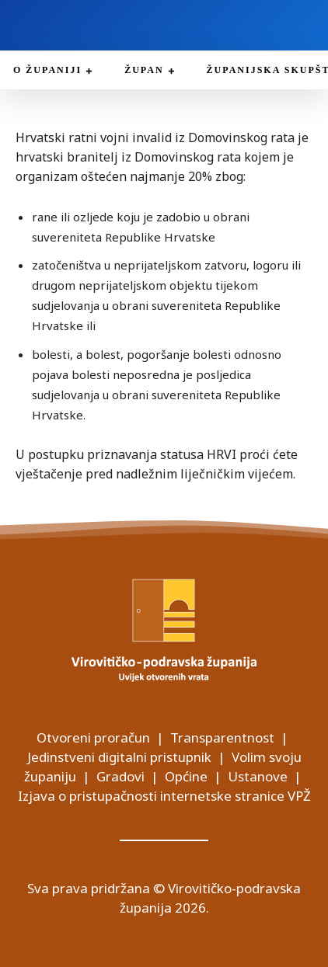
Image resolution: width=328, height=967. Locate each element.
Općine (186, 776)
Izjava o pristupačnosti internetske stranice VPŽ (164, 796)
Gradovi (120, 776)
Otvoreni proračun (93, 737)
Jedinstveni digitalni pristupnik (119, 757)
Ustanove (258, 776)
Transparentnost (222, 737)
